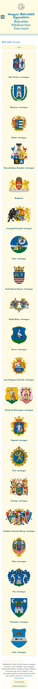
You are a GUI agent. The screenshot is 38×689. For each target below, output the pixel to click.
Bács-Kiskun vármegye (19, 77)
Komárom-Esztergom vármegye (19, 410)
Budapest (19, 198)
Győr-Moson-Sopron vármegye (19, 289)
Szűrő (19, 47)
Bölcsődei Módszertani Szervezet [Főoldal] (21, 21)
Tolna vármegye (19, 562)
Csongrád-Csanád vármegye (19, 229)
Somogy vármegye (19, 501)
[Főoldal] (21, 7)
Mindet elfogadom (19, 686)
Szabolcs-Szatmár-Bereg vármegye (19, 531)
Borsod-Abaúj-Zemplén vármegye (19, 168)
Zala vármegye (19, 652)
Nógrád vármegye (19, 440)
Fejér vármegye (19, 259)
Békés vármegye (19, 138)
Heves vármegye (19, 350)
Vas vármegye (19, 592)
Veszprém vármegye (19, 622)
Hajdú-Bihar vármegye (19, 319)
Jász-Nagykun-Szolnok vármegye (19, 380)
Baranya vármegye (19, 107)
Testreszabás (19, 682)
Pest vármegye (19, 471)
